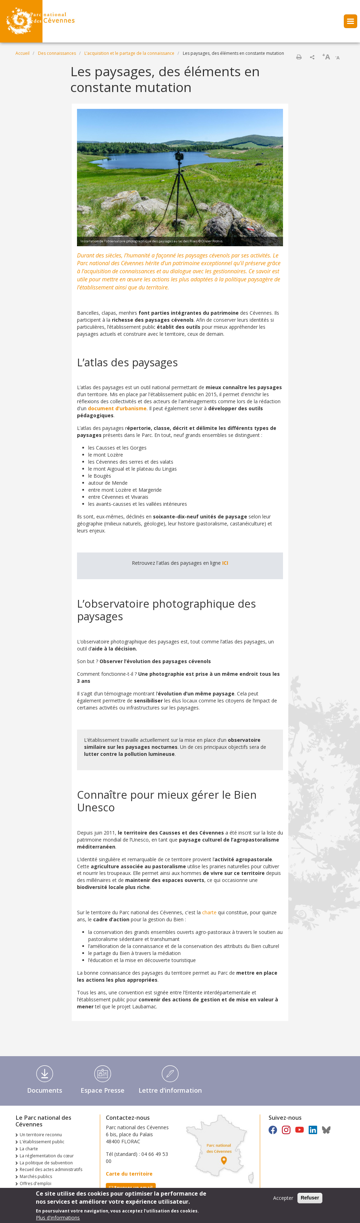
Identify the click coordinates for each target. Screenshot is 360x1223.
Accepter (283, 1200)
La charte (29, 1149)
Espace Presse (102, 1090)
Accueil (22, 53)
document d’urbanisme (117, 408)
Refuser (310, 1200)
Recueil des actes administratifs (51, 1169)
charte (209, 912)
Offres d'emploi (35, 1183)
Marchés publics (36, 1176)
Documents (44, 1090)
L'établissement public (42, 1142)
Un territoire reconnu (41, 1135)
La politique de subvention (46, 1163)
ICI (225, 563)
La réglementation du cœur (47, 1156)
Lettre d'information (170, 1090)
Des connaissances (57, 53)
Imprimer (298, 56)
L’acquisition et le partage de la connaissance (129, 53)
